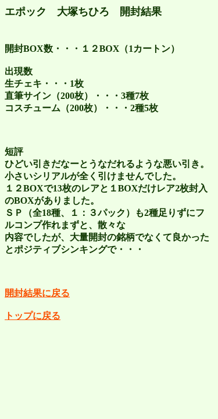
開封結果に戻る (37, 293)
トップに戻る (32, 316)
